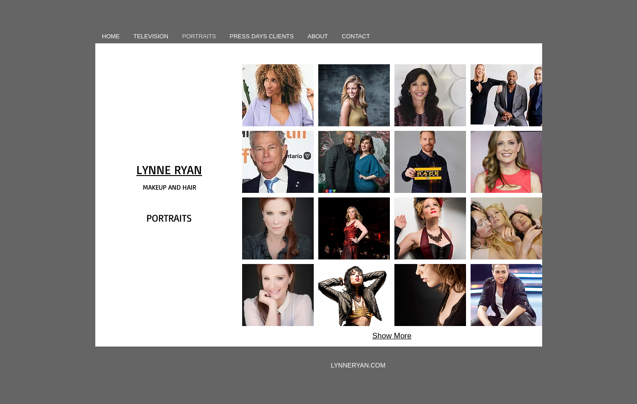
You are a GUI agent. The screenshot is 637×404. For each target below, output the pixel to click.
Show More (392, 335)
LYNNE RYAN (169, 169)
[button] (278, 95)
